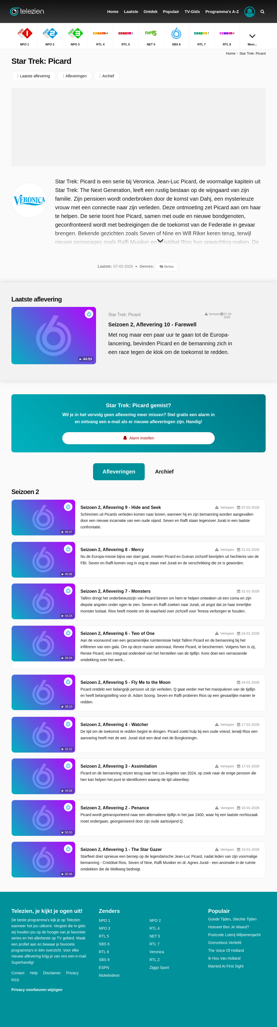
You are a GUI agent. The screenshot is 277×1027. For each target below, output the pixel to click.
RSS (15, 980)
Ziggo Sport (159, 967)
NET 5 (154, 936)
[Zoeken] (262, 11)
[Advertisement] (138, 127)
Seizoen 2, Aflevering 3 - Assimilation (119, 766)
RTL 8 (104, 952)
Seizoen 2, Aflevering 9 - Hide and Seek (121, 507)
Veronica (156, 952)
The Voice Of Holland (226, 950)
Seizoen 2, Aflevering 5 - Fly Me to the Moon (126, 682)
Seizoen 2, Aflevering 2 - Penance (115, 808)
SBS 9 (104, 960)
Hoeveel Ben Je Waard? (228, 927)
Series (167, 267)
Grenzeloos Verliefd (224, 942)
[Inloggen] (250, 11)
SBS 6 (104, 944)
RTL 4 (154, 928)
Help (34, 973)
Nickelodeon (109, 975)
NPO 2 (155, 920)
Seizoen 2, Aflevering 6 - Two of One (118, 633)
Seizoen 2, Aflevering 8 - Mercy (112, 549)
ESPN (104, 967)
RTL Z (154, 960)
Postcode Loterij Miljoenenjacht (234, 935)
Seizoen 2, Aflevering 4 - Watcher (114, 724)
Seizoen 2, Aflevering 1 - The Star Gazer (121, 849)
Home (231, 53)
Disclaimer (52, 973)
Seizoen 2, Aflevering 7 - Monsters (116, 591)
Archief (164, 472)
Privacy (72, 973)
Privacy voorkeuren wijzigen (36, 990)
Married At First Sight (225, 966)
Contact (17, 973)
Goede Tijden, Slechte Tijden (232, 919)
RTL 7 (154, 944)
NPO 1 (104, 920)
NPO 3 (104, 928)
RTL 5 (104, 936)
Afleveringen (119, 472)
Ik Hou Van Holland (224, 958)
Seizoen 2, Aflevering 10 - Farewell (152, 324)
